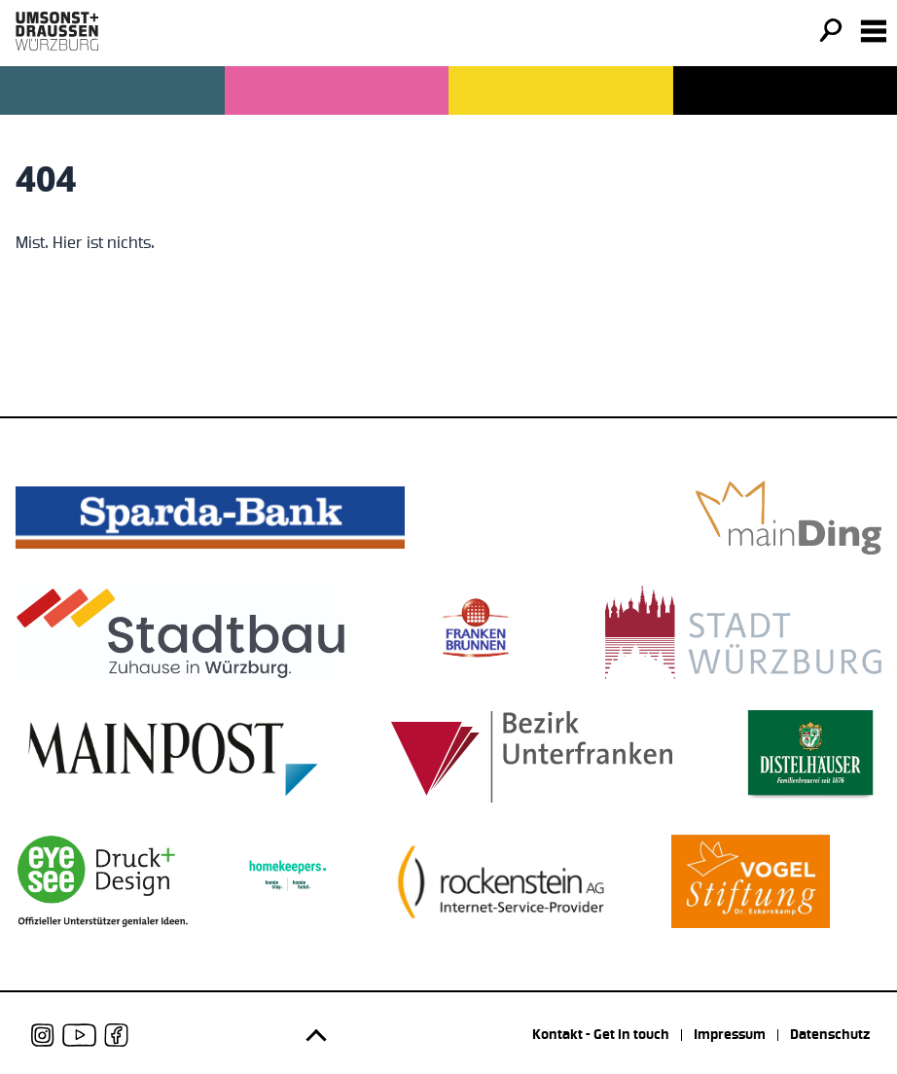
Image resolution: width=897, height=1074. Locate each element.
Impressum (730, 1034)
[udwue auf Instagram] (42, 1035)
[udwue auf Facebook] (116, 1035)
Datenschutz (830, 1034)
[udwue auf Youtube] (79, 1035)
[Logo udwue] (57, 31)
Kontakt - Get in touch (600, 1034)
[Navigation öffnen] (873, 31)
